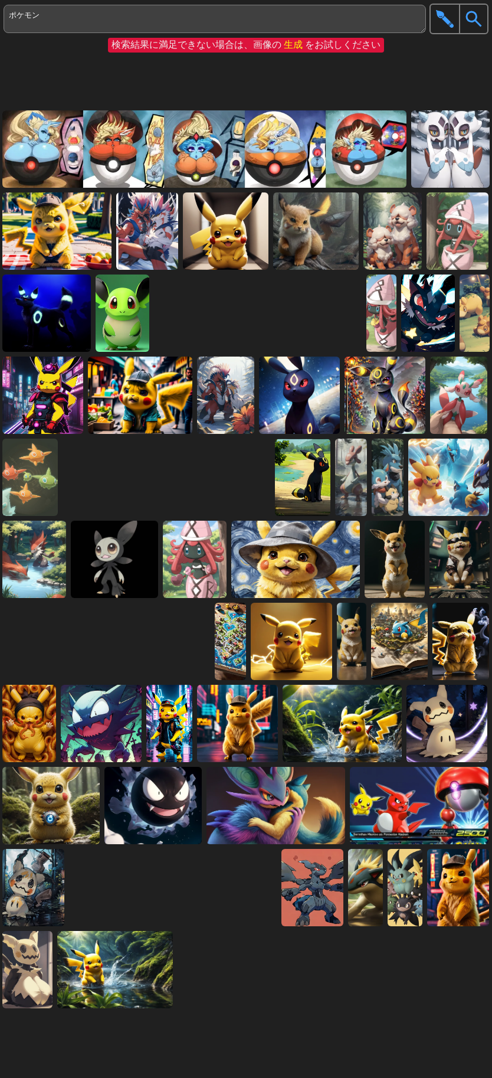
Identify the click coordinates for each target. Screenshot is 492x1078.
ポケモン (215, 19)
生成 (293, 45)
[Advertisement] (243, 81)
